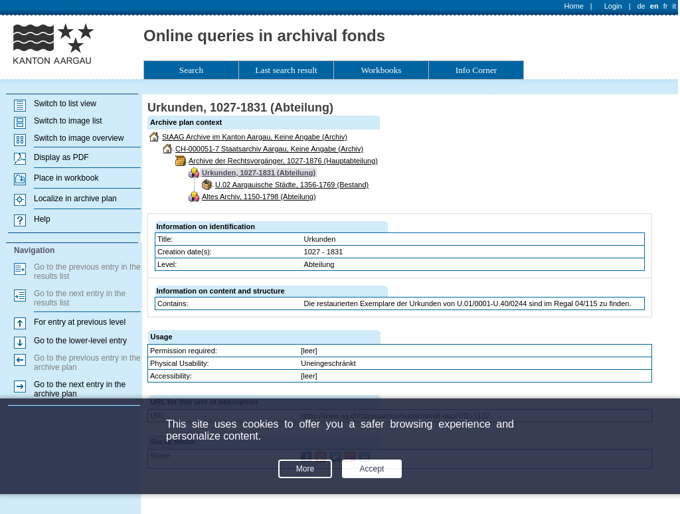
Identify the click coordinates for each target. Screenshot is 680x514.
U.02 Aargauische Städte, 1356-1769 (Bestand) (292, 185)
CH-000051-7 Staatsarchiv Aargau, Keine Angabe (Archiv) (269, 149)
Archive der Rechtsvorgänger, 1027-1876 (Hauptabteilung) (283, 161)
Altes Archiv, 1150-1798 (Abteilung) (259, 197)
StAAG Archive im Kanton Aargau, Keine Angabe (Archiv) (254, 137)
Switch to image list (68, 121)
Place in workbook (66, 178)
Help (42, 219)
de (641, 6)
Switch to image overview (79, 138)
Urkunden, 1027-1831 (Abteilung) (258, 173)
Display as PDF (61, 157)
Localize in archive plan (75, 198)
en (654, 6)
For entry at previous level (80, 322)
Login (613, 6)
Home (574, 6)
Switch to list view (65, 103)
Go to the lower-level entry (80, 340)
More (305, 468)
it (675, 6)
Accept (372, 468)
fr (665, 6)
